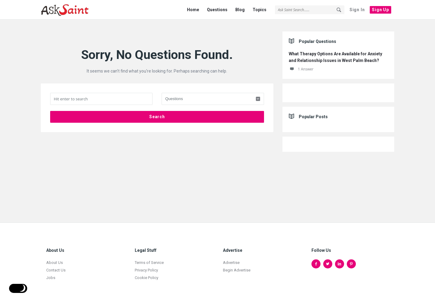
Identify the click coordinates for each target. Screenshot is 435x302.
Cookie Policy (146, 274)
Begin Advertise (236, 267)
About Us (54, 259)
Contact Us (56, 267)
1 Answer (301, 65)
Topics (259, 9)
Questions (217, 9)
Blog (240, 9)
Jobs (50, 274)
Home (193, 9)
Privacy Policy (146, 267)
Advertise (231, 259)
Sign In (357, 9)
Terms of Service (149, 259)
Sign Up (380, 9)
